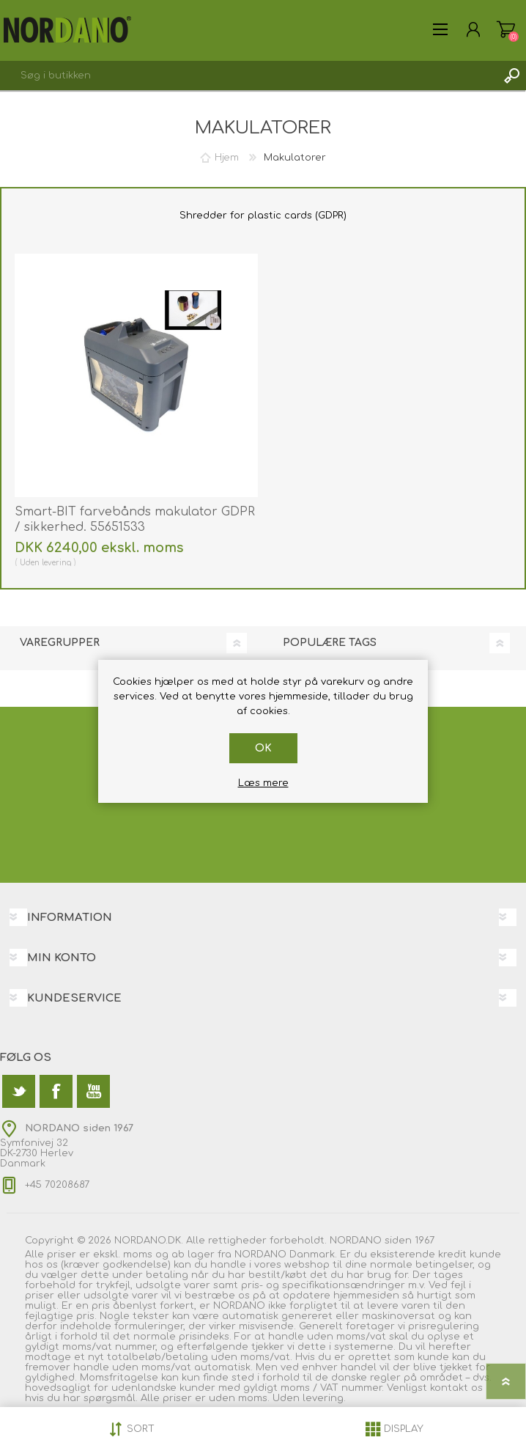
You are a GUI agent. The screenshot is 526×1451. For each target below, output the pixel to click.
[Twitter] (18, 1091)
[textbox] (248, 75)
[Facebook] (56, 1091)
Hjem (227, 158)
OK (263, 748)
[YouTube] (93, 1091)
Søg (511, 75)
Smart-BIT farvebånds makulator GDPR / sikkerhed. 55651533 (135, 519)
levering (56, 563)
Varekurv (505, 29)
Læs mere (263, 783)
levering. (324, 1398)
